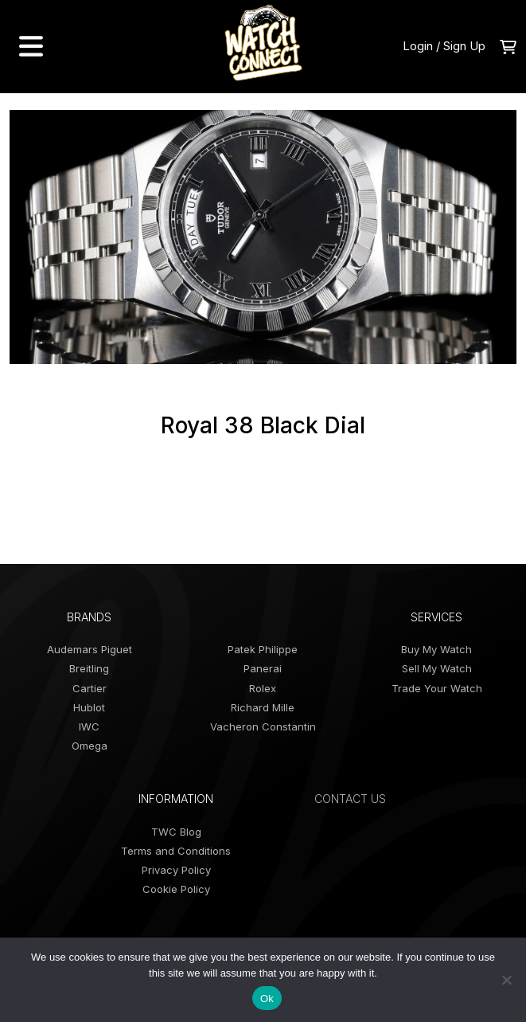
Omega (89, 745)
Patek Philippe (263, 649)
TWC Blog (176, 831)
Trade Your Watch (437, 688)
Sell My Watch (437, 668)
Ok (267, 998)
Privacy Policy (176, 869)
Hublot (89, 707)
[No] (506, 980)
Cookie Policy (176, 889)
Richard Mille (262, 707)
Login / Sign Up (444, 45)
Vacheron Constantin (263, 726)
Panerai (263, 668)
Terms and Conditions (176, 850)
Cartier (89, 688)
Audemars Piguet (89, 649)
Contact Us (350, 798)
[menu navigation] (31, 46)
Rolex (262, 688)
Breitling (89, 668)
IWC (89, 726)
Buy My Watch (436, 649)
